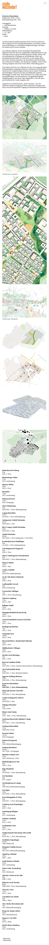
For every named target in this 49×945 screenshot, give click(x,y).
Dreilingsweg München (10, 627)
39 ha (4, 664)
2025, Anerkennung (8, 481)
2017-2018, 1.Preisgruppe (10, 751)
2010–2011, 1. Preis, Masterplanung (14, 836)
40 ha (4, 721)
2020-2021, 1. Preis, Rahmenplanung (14, 687)
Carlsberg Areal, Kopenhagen (12, 804)
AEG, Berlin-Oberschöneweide (13, 904)
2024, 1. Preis (6, 566)
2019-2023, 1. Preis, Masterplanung (13, 694)
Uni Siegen (6, 790)
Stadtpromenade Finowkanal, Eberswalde (16, 833)
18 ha (4, 614)
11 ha (4, 500)
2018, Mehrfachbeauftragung (11, 744)
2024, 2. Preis (6, 580)
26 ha (4, 572)
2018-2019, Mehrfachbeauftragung (13, 787)
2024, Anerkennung (8, 588)
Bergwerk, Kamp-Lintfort (11, 911)
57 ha (4, 479)
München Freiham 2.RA (10, 754)
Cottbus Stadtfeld (8, 570)
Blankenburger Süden (9, 477)
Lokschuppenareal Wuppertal (12, 548)
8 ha (3, 543)
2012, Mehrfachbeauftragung (11, 907)
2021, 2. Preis (6, 659)
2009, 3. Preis (6, 879)
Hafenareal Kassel (8, 499)
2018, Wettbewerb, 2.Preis (10, 758)
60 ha (4, 685)
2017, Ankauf (6, 779)
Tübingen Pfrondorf (9, 705)
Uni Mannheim (7, 776)
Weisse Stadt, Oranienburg (11, 868)
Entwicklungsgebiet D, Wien (12, 797)
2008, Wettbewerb (8, 843)
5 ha (3, 657)
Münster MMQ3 (8, 563)
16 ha (4, 650)
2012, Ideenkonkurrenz (9, 914)
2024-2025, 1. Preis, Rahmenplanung (14, 509)
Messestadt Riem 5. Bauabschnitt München (17, 641)
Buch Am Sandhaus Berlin (11, 662)
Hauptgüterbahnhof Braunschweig (14, 612)
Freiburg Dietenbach (9, 747)
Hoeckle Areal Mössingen (11, 655)
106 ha (4, 749)
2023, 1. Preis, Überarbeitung (11, 595)
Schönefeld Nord (8, 634)
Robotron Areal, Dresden (10, 882)
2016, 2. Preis (6, 765)
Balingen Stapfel (8, 605)
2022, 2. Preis (6, 630)
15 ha (4, 600)
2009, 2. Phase (7, 900)
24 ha (4, 792)
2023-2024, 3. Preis (8, 531)
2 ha (3, 508)
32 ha (4, 529)
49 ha (4, 486)
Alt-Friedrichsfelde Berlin (11, 669)
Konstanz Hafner (8, 733)
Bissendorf (6, 492)
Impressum (6, 938)
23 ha (4, 863)
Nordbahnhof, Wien (9, 826)
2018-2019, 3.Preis (8, 730)
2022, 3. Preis (6, 652)
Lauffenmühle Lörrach (10, 584)
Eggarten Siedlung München (12, 676)
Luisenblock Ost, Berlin (10, 897)
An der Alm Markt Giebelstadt (12, 577)
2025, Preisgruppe (8, 502)
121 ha (4, 735)
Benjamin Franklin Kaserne (12, 847)
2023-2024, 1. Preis (8, 524)
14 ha (4, 699)
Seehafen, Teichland (9, 818)
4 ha (3, 813)
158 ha (4, 635)
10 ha (4, 579)
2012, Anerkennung (8, 865)
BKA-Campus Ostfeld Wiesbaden (13, 527)
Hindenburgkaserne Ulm (10, 762)
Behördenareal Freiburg (10, 470)
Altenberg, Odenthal (9, 854)
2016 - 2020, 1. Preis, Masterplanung (14, 715)
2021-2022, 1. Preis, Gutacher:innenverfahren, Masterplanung (22, 666)
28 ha (4, 827)
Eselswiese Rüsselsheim (10, 683)
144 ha (4, 849)
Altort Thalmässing (9, 506)
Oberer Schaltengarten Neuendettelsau (15, 556)
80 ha (4, 884)
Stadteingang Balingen (10, 811)
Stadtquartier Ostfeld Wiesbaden (13, 520)
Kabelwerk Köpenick (9, 740)
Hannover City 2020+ (9, 918)
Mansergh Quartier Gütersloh (12, 691)
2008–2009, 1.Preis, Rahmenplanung (14, 886)
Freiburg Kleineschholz (10, 726)
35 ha (4, 771)
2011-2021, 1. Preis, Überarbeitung (13, 723)
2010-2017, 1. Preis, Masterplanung (13, 801)
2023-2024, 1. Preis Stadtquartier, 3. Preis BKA (17, 538)
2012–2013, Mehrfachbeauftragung (13, 851)
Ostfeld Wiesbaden (8, 534)
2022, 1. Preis (6, 623)
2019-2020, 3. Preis (8, 701)
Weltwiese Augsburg (9, 598)
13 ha (4, 493)
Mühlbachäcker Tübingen (11, 648)
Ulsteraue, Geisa (8, 889)
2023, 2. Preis (6, 609)
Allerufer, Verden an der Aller (12, 875)
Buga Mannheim (8, 769)
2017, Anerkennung (8, 815)
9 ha (3, 586)
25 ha (4, 643)
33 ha (4, 806)
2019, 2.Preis (6, 708)
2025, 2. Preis (6, 474)
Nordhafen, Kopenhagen (10, 840)
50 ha (4, 927)
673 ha (4, 842)
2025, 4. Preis (6, 488)
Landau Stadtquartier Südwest (12, 698)
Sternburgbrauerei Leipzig (11, 783)
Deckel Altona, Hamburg (10, 925)
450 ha (4, 536)
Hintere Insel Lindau (9, 712)
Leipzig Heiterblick (9, 513)
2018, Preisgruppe (8, 737)
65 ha (4, 522)
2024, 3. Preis (6, 552)
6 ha (3, 472)
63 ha (4, 515)
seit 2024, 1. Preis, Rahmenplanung (13, 517)
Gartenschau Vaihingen (10, 591)
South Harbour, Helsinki (10, 861)
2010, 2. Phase (7, 922)
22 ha (4, 678)
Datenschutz (7, 940)
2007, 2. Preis (6, 808)
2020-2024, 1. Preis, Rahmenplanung (14, 680)
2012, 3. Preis (6, 822)
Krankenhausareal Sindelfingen (13, 541)
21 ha (4, 834)
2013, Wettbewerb (8, 872)
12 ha (4, 564)
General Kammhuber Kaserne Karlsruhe (16, 619)
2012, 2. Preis (6, 893)
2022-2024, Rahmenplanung (11, 573)
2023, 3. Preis (6, 602)
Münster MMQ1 (8, 484)
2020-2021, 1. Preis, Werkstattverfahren (15, 673)
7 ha (3, 628)
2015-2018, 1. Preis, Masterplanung (13, 772)
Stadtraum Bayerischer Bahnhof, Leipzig (16, 719)
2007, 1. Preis (6, 858)
